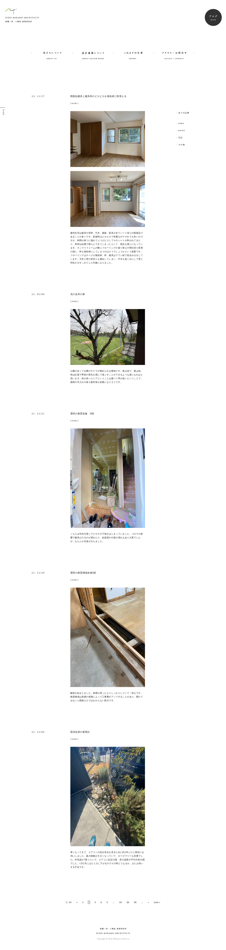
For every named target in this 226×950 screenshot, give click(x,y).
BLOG (213, 17)
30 (135, 902)
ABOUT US (52, 50)
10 (120, 902)
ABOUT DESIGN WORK (92, 50)
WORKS (133, 50)
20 (127, 902)
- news (180, 123)
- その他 (180, 145)
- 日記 (179, 137)
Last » (157, 902)
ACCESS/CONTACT (174, 50)
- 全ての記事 (183, 113)
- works (180, 130)
